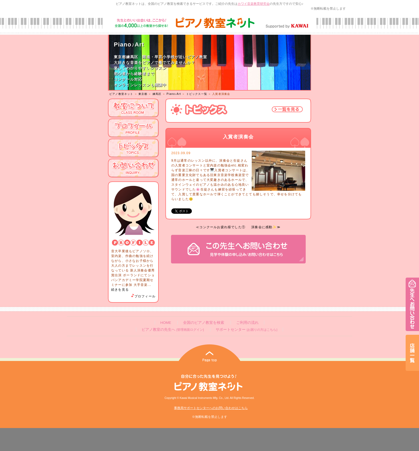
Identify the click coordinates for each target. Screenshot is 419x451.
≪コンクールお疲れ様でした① (220, 227)
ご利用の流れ (247, 323)
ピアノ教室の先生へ (173, 330)
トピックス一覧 (196, 93)
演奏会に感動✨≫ (266, 227)
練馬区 (157, 93)
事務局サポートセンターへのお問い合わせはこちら (211, 408)
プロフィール (143, 296)
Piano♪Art (173, 93)
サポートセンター (246, 330)
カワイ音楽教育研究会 (254, 4)
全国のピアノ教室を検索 (203, 323)
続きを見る (120, 289)
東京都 (143, 93)
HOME (165, 323)
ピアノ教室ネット (121, 93)
